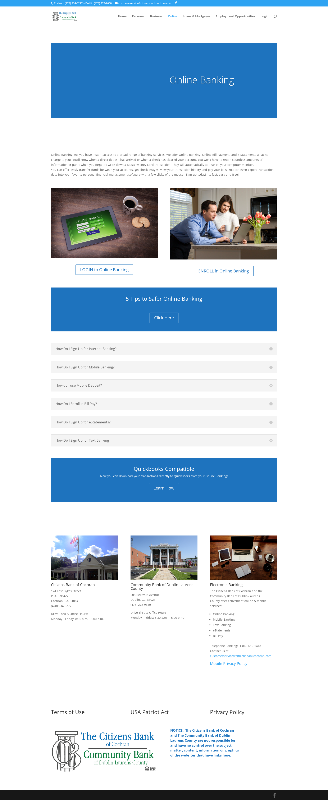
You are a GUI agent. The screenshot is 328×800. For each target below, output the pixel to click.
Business (156, 16)
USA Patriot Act (150, 712)
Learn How (164, 488)
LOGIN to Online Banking (104, 269)
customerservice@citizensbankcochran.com (240, 656)
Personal (138, 16)
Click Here (164, 318)
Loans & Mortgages (196, 16)
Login (265, 16)
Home (122, 16)
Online (172, 16)
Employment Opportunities (235, 16)
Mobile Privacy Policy (229, 663)
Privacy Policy (227, 712)
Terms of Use (68, 712)
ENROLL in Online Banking (223, 271)
